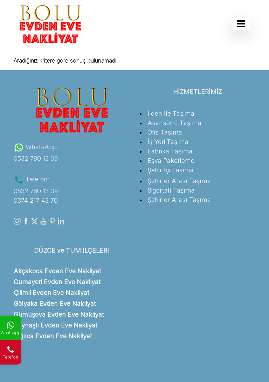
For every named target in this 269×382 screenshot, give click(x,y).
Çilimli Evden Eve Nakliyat (51, 292)
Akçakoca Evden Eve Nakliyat (57, 271)
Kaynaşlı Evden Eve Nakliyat (55, 325)
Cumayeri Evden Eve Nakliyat (57, 282)
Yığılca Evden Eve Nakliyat (53, 336)
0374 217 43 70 (36, 200)
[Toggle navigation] (241, 23)
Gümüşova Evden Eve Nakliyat (59, 314)
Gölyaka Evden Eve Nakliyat (55, 303)
